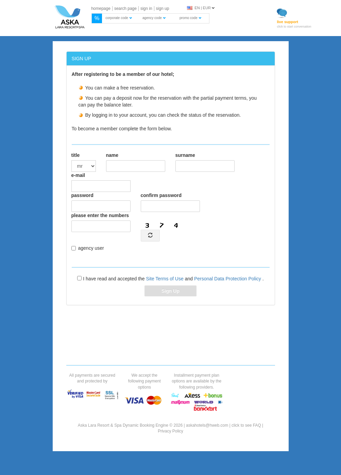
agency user (87, 248)
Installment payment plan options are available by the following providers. (196, 381)
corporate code (118, 18)
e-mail (78, 175)
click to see (246, 425)
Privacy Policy (170, 431)
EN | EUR (199, 8)
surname (185, 155)
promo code (190, 18)
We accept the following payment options (144, 381)
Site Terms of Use (165, 278)
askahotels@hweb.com (207, 425)
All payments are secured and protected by (92, 378)
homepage (100, 8)
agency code (154, 18)
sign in (146, 8)
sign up (162, 8)
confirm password (161, 195)
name (112, 155)
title (75, 155)
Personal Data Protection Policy (228, 278)
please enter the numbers (100, 215)
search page (125, 8)
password (82, 195)
